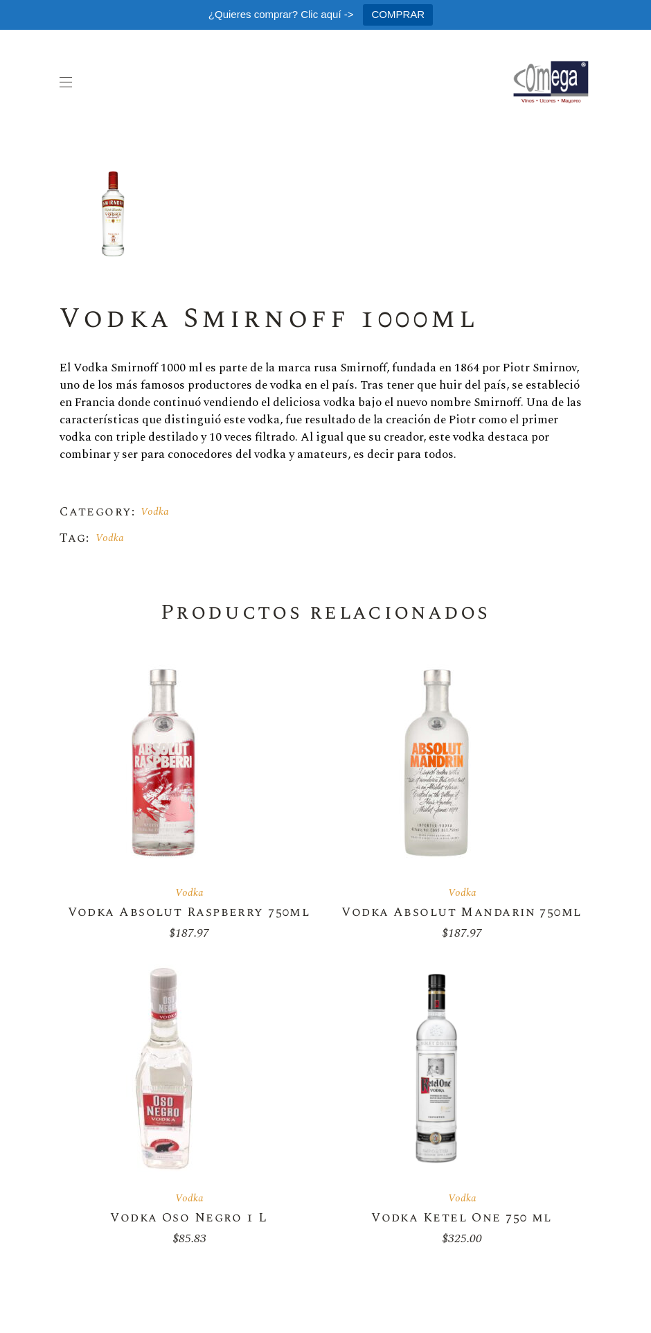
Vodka (155, 512)
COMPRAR (398, 14)
